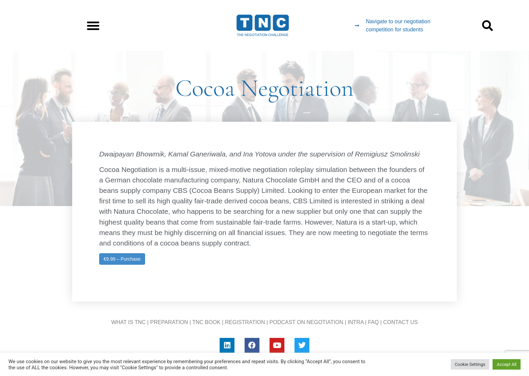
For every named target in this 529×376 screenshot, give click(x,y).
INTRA (356, 322)
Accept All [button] (507, 364)
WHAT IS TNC (128, 322)
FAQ (373, 322)
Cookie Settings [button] (470, 364)
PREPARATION (169, 322)
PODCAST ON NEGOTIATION (306, 322)
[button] (93, 26)
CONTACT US (400, 322)
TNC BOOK (206, 322)
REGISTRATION (245, 322)
